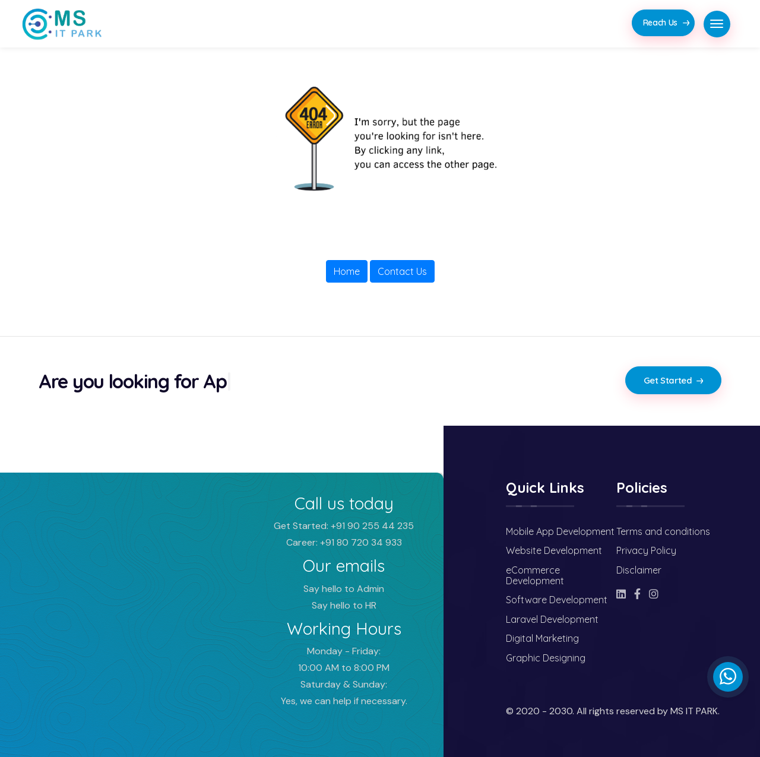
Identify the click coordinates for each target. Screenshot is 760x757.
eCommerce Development (535, 575)
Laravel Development (552, 619)
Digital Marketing (542, 638)
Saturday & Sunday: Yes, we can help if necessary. (344, 692)
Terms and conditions (663, 531)
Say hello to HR (344, 605)
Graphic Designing (545, 658)
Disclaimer (638, 570)
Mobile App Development (560, 531)
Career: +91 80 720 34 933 (344, 542)
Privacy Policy (646, 550)
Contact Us (402, 271)
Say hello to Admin (343, 588)
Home (347, 271)
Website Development (554, 550)
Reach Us (666, 22)
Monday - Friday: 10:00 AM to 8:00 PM (344, 659)
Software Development (556, 600)
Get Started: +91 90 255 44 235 (344, 526)
